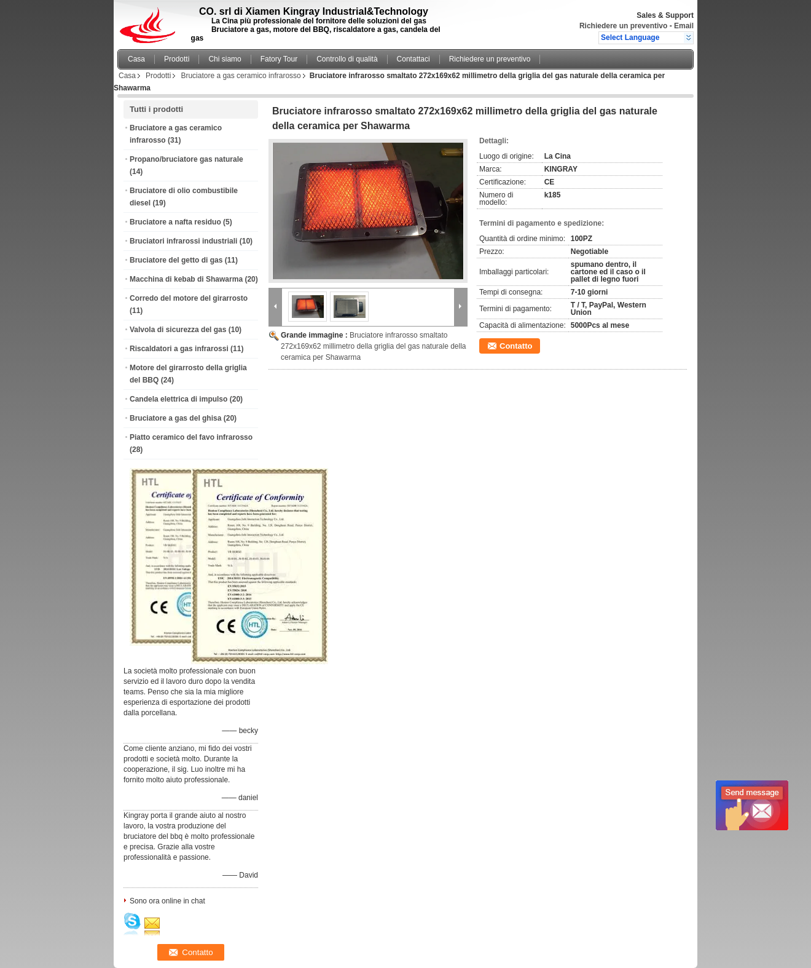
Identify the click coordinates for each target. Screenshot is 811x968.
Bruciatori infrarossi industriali (183, 241)
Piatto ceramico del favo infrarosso (191, 437)
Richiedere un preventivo (623, 26)
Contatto (516, 346)
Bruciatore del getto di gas (176, 260)
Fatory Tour (279, 59)
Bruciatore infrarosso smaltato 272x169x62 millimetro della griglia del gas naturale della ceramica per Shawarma (373, 346)
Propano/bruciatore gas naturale (186, 159)
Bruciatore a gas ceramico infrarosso (240, 75)
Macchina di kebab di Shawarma (186, 279)
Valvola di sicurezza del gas (178, 329)
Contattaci (413, 59)
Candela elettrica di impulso (178, 399)
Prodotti (176, 59)
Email (684, 26)
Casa (136, 59)
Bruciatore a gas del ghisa (175, 418)
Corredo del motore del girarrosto (189, 298)
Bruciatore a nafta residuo (175, 222)
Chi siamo (224, 59)
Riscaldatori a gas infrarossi (179, 348)
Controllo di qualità (346, 59)
